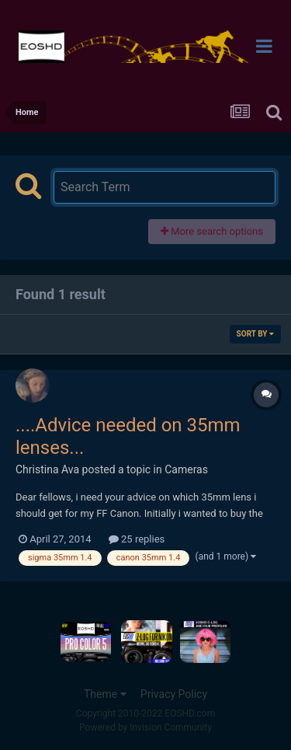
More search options (212, 231)
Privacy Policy (173, 694)
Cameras (186, 469)
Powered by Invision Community (145, 727)
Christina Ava (47, 469)
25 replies (137, 539)
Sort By (255, 334)
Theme (105, 694)
